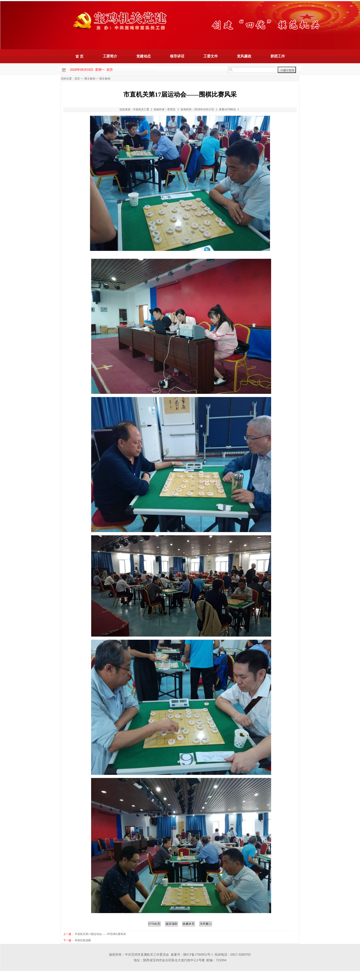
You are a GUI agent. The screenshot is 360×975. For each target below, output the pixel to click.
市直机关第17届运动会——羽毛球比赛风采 (100, 934)
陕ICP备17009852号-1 (198, 954)
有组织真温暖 (83, 940)
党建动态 (143, 56)
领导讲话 (177, 56)
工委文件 (210, 56)
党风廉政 (244, 56)
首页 (77, 78)
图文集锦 (89, 78)
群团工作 (277, 56)
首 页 (79, 56)
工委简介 (110, 56)
